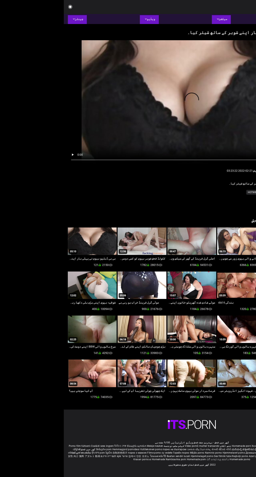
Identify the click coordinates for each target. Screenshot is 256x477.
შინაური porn (40, 449)
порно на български (111, 449)
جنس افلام (161, 446)
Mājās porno (133, 452)
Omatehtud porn (225, 456)
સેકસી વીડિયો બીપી (157, 449)
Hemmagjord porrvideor (63, 449)
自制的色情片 (56, 452)
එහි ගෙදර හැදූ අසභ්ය (154, 459)
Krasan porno (78, 459)
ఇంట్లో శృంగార (228, 449)
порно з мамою (73, 452)
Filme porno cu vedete (95, 452)
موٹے (232, 192)
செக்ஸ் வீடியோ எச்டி (135, 449)
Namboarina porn (112, 459)
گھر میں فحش (24, 449)
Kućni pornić (209, 452)
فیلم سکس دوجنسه (110, 446)
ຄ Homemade (94, 459)
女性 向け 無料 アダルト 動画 (20, 456)
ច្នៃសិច (45, 452)
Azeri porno (192, 456)
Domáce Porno (226, 452)
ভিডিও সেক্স (56, 446)
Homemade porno (176, 459)
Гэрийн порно (117, 452)
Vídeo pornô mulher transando (138, 446)
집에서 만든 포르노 (75, 456)
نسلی (223, 192)
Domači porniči (243, 452)
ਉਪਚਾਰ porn (35, 452)
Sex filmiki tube (159, 456)
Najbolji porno (176, 456)
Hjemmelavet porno (170, 452)
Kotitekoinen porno (88, 449)
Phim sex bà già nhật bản (220, 446)
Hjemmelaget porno (138, 456)
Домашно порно (192, 452)
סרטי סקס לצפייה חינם (50, 456)
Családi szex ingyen (38, 446)
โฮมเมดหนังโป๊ (94, 456)
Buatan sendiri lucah (115, 456)
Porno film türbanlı (16, 446)
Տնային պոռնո (73, 446)
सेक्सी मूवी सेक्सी (212, 449)
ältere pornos (243, 446)
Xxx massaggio (196, 446)
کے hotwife (191, 192)
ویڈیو (213, 192)
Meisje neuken (91, 446)
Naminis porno (150, 452)
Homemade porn (178, 446)
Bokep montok (207, 456)
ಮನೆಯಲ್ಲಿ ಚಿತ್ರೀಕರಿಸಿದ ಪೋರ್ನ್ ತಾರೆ (186, 449)
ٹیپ (204, 192)
